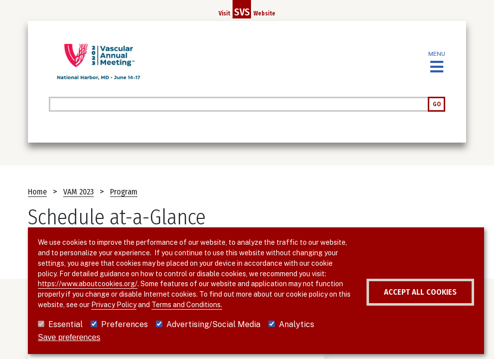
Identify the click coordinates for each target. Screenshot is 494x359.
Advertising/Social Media (213, 324)
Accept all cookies (399, 292)
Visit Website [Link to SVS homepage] (247, 9)
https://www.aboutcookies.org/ (155, 274)
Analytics (296, 324)
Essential (65, 324)
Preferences (124, 324)
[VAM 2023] (98, 62)
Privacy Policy (229, 294)
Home (37, 191)
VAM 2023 (78, 191)
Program (123, 191)
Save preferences (69, 337)
